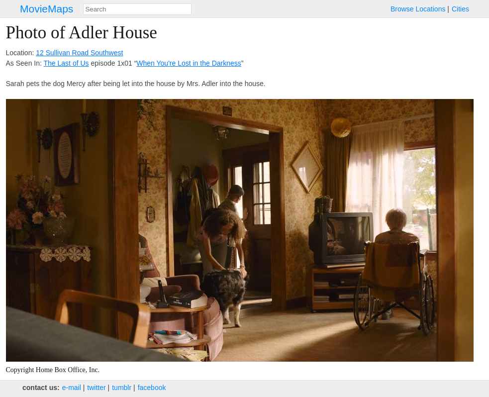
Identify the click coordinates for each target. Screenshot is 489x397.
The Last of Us (66, 63)
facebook (152, 388)
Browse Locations (418, 9)
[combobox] (137, 9)
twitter (96, 388)
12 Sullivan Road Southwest (79, 53)
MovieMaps (46, 8)
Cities (460, 9)
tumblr (121, 388)
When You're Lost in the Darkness (188, 63)
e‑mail (71, 388)
